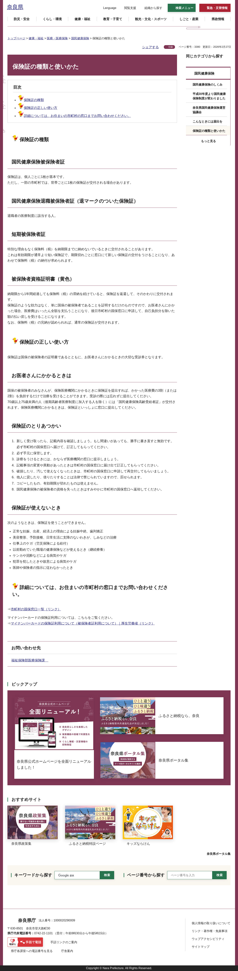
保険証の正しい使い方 (37, 108)
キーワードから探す (33, 875)
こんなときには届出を (207, 121)
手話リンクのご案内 (63, 942)
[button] (107, 8)
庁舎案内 (67, 951)
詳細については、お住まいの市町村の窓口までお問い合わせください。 (74, 116)
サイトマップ (201, 946)
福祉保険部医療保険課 (29, 660)
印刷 (170, 47)
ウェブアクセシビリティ (208, 938)
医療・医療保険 (57, 38)
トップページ (16, 38)
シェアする (150, 47)
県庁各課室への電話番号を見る (32, 951)
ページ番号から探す (146, 875)
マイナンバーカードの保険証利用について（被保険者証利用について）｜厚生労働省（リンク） (83, 623)
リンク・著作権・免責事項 (209, 931)
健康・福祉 (36, 38)
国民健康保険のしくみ (207, 84)
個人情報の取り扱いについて (211, 923)
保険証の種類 (31, 100)
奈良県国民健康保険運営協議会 (209, 110)
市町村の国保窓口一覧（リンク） (36, 609)
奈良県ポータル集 (219, 853)
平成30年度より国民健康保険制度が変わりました (209, 96)
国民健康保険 (80, 38)
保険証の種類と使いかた (209, 130)
